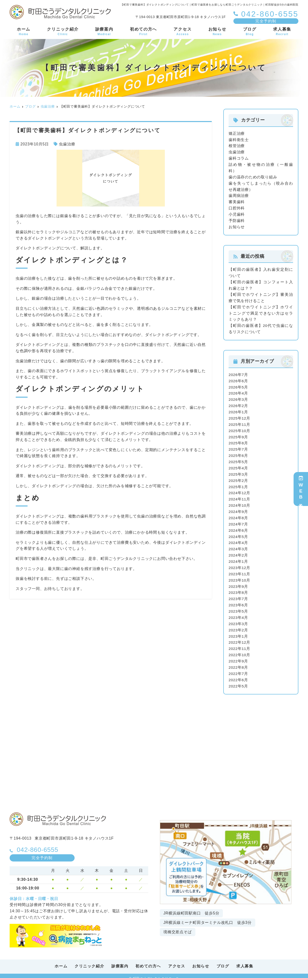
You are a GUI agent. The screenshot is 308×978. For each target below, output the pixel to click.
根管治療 (237, 146)
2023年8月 (238, 588)
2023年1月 (238, 631)
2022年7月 (238, 669)
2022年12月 (240, 638)
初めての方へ (143, 32)
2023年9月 (238, 582)
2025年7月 (238, 447)
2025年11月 (240, 422)
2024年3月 (238, 545)
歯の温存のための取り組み (253, 177)
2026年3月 (238, 397)
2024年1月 (238, 558)
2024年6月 (238, 527)
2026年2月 (238, 404)
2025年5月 (238, 459)
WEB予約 (300, 489)
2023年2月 (238, 625)
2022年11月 (240, 644)
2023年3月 (238, 619)
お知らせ (217, 32)
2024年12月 (240, 490)
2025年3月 (238, 471)
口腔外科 (237, 207)
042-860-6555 (40, 843)
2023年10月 (240, 576)
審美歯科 (237, 201)
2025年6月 (238, 453)
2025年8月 (238, 441)
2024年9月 (238, 508)
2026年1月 (238, 410)
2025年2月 (238, 477)
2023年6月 (238, 601)
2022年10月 (240, 650)
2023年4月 (238, 613)
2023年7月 (238, 595)
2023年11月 (240, 570)
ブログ (250, 32)
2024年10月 (240, 502)
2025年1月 (238, 484)
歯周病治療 (239, 195)
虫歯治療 (67, 144)
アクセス (182, 32)
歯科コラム (239, 158)
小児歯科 (237, 213)
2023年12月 (240, 564)
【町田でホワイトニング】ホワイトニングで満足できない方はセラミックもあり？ (261, 312)
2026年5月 (238, 385)
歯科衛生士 (239, 139)
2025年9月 (238, 434)
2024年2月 (238, 551)
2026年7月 (238, 373)
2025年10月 (240, 428)
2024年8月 (238, 514)
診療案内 (104, 32)
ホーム (23, 32)
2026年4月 (238, 391)
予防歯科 (237, 220)
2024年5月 (238, 533)
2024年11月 (240, 496)
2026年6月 (238, 379)
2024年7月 (238, 520)
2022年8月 (238, 662)
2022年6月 (238, 675)
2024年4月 (238, 539)
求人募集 (282, 32)
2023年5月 (238, 607)
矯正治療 (237, 133)
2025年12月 (240, 416)
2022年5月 (238, 681)
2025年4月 (238, 465)
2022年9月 (238, 656)
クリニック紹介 (62, 32)
